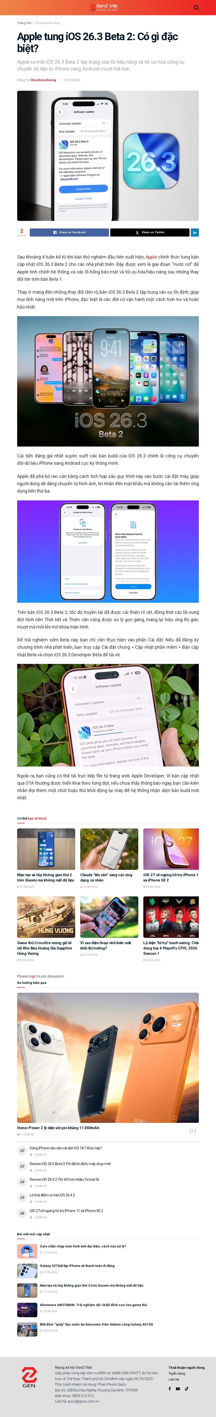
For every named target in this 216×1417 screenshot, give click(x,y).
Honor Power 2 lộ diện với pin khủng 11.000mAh (58, 1128)
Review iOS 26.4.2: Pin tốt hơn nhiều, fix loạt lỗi (64, 1179)
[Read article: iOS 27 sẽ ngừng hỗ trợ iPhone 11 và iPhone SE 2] (172, 849)
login (32, 976)
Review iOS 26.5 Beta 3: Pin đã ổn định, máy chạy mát (70, 1164)
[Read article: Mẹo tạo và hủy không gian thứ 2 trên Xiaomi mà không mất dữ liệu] (46, 849)
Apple (151, 257)
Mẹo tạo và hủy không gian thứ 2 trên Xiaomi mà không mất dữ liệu (91, 1285)
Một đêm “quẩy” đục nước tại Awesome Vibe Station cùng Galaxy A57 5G (96, 1324)
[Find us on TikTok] (186, 1389)
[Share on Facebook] (69, 232)
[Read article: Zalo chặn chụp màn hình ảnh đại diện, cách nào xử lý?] (27, 1251)
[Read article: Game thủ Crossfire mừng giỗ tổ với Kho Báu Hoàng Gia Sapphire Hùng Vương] (46, 917)
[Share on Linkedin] (195, 232)
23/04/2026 (88, 955)
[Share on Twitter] (150, 232)
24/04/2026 (88, 887)
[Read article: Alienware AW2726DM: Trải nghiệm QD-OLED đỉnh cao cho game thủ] (27, 1310)
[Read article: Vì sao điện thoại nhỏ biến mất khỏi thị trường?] (109, 917)
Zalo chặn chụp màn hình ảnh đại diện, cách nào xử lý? (83, 1246)
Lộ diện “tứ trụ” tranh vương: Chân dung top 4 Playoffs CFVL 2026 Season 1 (172, 948)
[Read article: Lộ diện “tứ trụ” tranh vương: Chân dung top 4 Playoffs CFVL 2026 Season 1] (172, 917)
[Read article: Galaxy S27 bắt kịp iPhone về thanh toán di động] (27, 1271)
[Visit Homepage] (104, 8)
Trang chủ (24, 23)
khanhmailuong (43, 80)
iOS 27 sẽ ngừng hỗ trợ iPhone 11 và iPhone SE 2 (66, 1211)
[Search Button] (196, 7)
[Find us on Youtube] (178, 1389)
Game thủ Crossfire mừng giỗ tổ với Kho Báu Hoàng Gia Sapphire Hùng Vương (44, 948)
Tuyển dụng (177, 1373)
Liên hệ (174, 1379)
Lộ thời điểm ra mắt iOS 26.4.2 (52, 1195)
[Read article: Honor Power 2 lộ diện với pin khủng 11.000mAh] (108, 1058)
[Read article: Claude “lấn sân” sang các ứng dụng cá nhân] (109, 849)
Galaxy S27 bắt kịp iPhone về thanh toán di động (77, 1266)
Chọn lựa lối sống (47, 23)
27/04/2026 (25, 887)
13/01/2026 (71, 80)
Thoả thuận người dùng (187, 1367)
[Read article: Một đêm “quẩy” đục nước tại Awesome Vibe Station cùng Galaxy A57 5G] (27, 1329)
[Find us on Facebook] (170, 1389)
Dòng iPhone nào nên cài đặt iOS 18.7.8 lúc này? (66, 1148)
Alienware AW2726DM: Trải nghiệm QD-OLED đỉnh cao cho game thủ (93, 1305)
